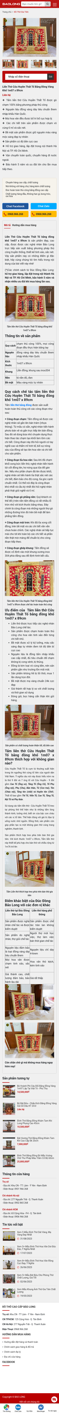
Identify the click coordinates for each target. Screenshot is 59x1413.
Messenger (41, 1408)
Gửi (50, 76)
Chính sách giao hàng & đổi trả (19, 1347)
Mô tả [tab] (7, 225)
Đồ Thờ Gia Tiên (21, 12)
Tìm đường (7, 1408)
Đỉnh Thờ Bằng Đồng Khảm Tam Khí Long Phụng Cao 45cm (34, 1122)
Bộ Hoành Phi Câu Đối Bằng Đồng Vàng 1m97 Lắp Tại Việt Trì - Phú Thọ (36, 1087)
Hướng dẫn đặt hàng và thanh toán (21, 1342)
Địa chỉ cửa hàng (12, 1357)
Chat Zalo (18, 1408)
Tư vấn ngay (52, 1408)
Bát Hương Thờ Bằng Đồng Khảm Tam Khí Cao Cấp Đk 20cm (35, 1139)
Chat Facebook (15, 206)
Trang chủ (6, 12)
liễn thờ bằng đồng (21, 405)
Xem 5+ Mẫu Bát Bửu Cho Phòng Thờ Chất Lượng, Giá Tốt (35, 1276)
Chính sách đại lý (12, 1352)
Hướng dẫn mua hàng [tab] (24, 225)
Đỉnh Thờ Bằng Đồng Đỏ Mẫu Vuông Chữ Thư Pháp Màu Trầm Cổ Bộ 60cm (35, 1156)
